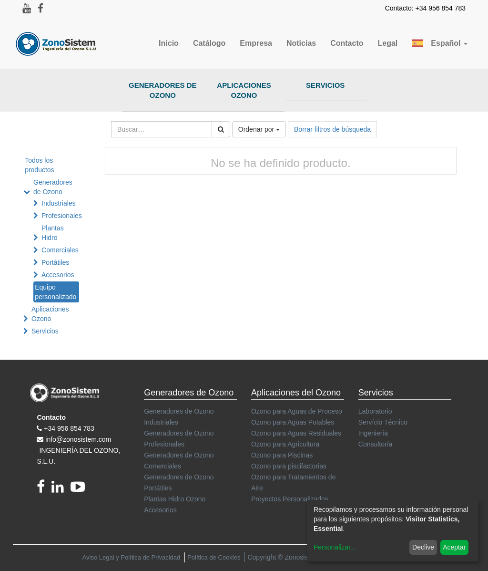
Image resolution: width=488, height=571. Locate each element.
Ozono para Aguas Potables (292, 422)
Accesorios (57, 275)
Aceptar (454, 547)
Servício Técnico (382, 422)
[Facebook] (44, 489)
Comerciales (60, 250)
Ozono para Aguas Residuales (296, 433)
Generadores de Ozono (163, 90)
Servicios (325, 85)
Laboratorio (375, 411)
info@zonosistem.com (78, 439)
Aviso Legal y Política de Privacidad (131, 557)
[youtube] (80, 489)
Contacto (51, 417)
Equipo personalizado (55, 292)
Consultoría (375, 444)
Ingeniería (373, 433)
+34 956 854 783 (69, 428)
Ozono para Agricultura (285, 444)
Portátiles (55, 262)
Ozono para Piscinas (282, 455)
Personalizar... (335, 547)
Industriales (58, 203)
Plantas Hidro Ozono (174, 499)
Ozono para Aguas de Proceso (296, 411)
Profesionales (61, 215)
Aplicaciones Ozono (244, 90)
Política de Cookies (213, 557)
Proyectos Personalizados (289, 499)
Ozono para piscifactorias (288, 466)
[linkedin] (61, 489)
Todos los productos (39, 165)
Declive (423, 547)
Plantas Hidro (52, 232)
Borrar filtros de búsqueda (332, 129)
